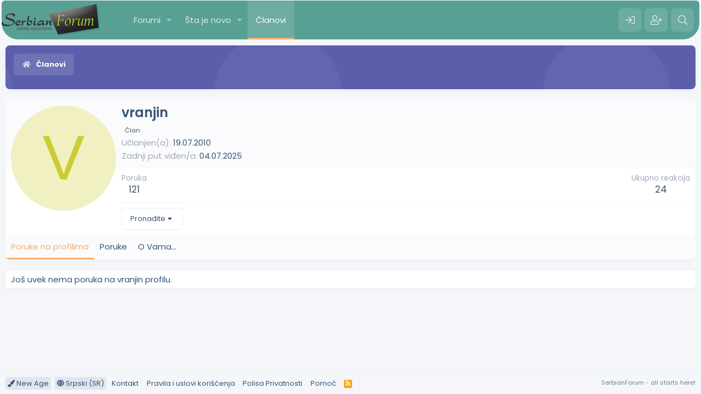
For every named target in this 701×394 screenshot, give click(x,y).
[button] (169, 20)
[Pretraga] (682, 20)
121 (134, 189)
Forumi (147, 20)
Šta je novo (208, 20)
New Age (28, 383)
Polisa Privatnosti (272, 383)
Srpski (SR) (80, 383)
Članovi (271, 20)
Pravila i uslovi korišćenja (191, 383)
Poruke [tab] (113, 246)
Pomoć (323, 383)
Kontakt (125, 383)
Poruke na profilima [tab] (50, 246)
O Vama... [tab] (157, 246)
